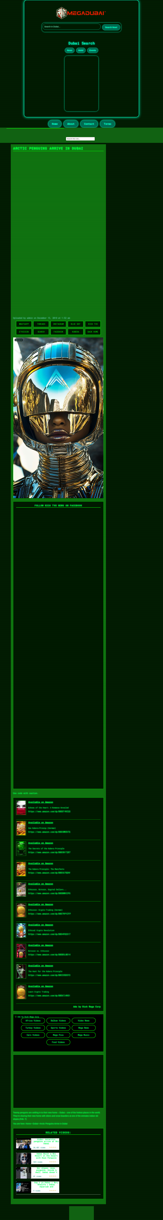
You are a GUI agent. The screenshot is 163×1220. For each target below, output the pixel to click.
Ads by (77, 1006)
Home (55, 123)
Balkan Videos (58, 1020)
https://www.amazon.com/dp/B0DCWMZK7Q (49, 831)
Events (92, 50)
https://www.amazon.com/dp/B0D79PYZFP (49, 913)
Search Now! (111, 27)
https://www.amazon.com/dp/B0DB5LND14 (49, 954)
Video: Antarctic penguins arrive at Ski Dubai (46, 1141)
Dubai (35, 1123)
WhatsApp (24, 324)
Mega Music (83, 1035)
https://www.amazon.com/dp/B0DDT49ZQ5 (49, 811)
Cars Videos (33, 1035)
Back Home (93, 331)
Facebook (58, 331)
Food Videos (58, 1042)
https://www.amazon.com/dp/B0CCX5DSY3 (49, 975)
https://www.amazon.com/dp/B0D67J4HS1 (49, 995)
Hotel (80, 50)
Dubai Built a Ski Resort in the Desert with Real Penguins (46, 1155)
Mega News (83, 1027)
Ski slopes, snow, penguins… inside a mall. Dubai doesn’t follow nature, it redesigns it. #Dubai (46, 1172)
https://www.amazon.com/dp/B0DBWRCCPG (49, 893)
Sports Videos (58, 1027)
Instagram (58, 324)
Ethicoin (24, 331)
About (70, 123)
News (69, 50)
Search (41, 331)
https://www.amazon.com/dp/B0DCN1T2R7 (49, 852)
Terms (107, 123)
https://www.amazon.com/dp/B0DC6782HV (49, 872)
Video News (83, 1020)
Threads (41, 324)
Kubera (75, 331)
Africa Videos (33, 1020)
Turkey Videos (33, 1027)
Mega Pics (58, 1035)
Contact (89, 123)
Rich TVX (93, 324)
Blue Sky (75, 324)
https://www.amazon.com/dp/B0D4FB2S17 (49, 934)
